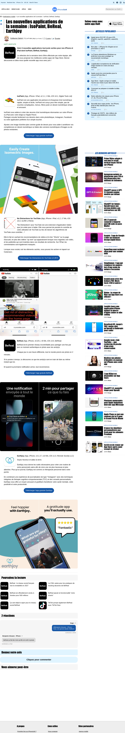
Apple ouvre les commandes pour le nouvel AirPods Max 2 (104, 74)
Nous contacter (53, 731)
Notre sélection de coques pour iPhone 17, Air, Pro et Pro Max (105, 97)
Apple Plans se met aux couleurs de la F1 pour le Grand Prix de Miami (114, 416)
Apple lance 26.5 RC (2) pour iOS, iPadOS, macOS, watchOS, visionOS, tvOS (104, 39)
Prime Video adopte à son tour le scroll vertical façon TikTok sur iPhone (113, 162)
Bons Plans (16, 9)
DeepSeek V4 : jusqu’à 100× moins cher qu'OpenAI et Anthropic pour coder (113, 327)
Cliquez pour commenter (38, 659)
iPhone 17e (19, 2)
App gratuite (10, 44)
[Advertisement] (39, 78)
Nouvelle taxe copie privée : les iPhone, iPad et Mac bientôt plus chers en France (105, 105)
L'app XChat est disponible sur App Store (112, 376)
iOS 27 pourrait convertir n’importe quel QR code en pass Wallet (113, 223)
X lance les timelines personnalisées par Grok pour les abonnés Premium (113, 431)
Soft (62, 10)
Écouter (57, 38)
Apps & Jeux (5, 9)
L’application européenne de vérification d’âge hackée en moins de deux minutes (105, 65)
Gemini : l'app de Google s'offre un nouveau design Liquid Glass (114, 238)
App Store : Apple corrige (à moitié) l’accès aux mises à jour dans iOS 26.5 (105, 82)
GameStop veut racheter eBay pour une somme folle (114, 251)
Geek (29, 9)
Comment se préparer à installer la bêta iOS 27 (105, 89)
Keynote (3, 2)
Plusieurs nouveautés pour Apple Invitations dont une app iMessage (114, 403)
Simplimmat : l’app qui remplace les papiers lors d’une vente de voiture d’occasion (113, 266)
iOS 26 (26, 2)
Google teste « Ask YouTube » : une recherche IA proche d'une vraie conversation (112, 344)
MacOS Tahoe (33, 2)
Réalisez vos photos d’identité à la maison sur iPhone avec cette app (113, 361)
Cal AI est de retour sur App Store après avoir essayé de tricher (113, 447)
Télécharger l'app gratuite (38, 136)
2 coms (48, 38)
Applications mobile (9, 16)
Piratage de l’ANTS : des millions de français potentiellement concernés (104, 114)
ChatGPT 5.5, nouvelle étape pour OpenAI (113, 389)
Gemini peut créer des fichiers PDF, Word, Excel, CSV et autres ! (113, 281)
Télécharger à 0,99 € (39, 258)
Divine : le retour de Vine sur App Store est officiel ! (113, 295)
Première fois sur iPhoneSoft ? (26, 731)
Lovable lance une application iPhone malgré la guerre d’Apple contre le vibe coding (113, 310)
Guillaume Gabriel (16, 38)
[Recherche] (114, 9)
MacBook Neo (11, 2)
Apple (24, 9)
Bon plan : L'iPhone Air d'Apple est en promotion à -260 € (104, 48)
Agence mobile (83, 731)
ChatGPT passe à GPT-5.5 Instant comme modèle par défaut (113, 192)
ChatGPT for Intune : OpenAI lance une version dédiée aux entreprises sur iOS (112, 207)
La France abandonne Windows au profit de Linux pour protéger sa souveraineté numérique (103, 56)
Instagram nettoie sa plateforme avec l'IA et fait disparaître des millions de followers (113, 177)
